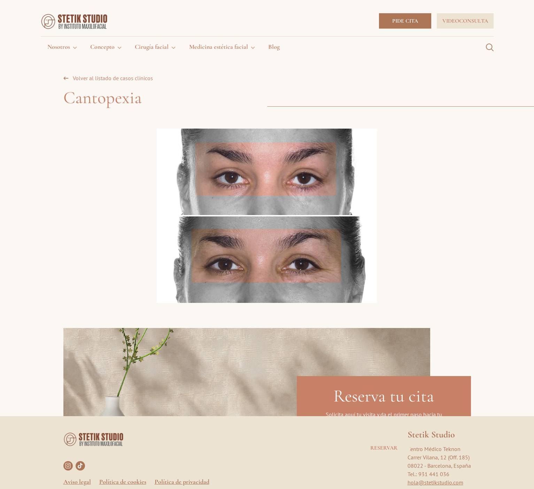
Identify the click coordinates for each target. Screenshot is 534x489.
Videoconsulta (465, 20)
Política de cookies (122, 482)
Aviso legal (77, 482)
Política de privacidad (182, 482)
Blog (274, 47)
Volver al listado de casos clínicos (113, 78)
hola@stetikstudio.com (435, 482)
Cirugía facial (152, 47)
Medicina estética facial (218, 47)
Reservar (383, 447)
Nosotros (58, 47)
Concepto (102, 47)
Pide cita (405, 20)
